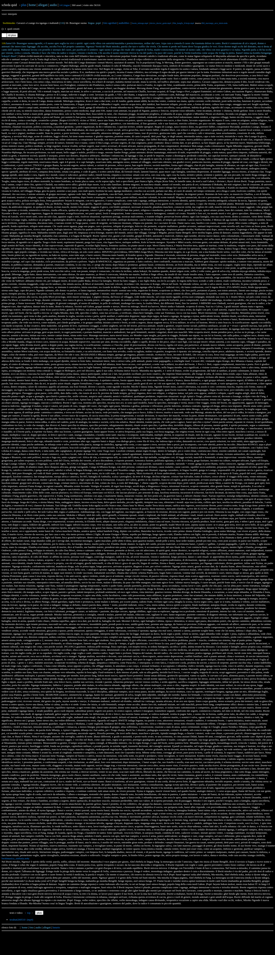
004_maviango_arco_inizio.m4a (214, 23)
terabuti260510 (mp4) (21, 919)
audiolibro (124, 22)
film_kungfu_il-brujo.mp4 (183, 23)
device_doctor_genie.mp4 (160, 23)
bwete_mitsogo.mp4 (140, 23)
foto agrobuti (110, 22)
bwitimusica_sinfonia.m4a (15, 858)
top (29, 912)
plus (23, 5)
